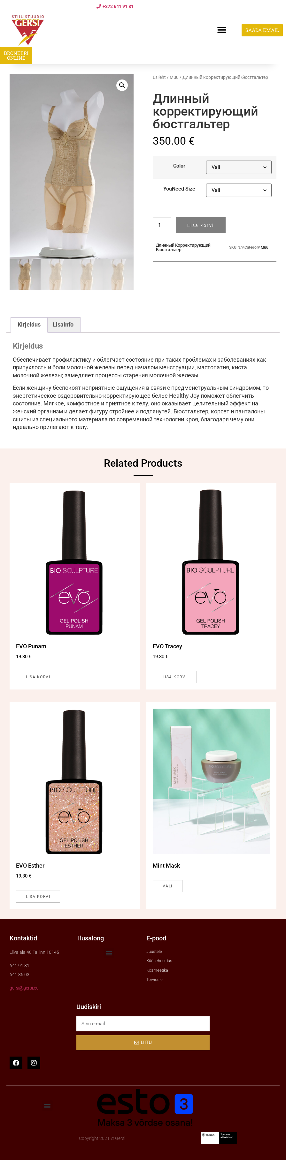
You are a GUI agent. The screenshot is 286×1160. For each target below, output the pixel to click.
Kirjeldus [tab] (29, 324)
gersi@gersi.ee (24, 988)
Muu (174, 77)
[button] (221, 30)
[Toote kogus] (162, 225)
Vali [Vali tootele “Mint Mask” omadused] (168, 886)
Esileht (159, 77)
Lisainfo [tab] (63, 324)
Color (179, 166)
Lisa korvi (200, 225)
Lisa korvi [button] (38, 677)
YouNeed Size (179, 189)
